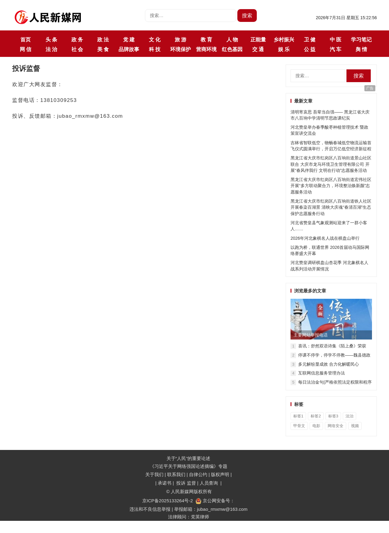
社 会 (77, 49)
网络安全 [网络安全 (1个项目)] (335, 425)
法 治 (51, 49)
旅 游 (180, 39)
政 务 (77, 39)
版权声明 (220, 474)
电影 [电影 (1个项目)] (316, 425)
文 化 (154, 39)
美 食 (103, 49)
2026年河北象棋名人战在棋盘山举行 (325, 238)
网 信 (25, 49)
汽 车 (335, 49)
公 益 (309, 49)
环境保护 (180, 49)
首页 (25, 39)
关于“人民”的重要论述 (189, 458)
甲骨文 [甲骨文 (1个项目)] (299, 425)
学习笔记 (361, 39)
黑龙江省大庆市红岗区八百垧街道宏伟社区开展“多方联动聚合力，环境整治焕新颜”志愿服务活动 (331, 185)
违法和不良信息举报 (149, 509)
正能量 (258, 39)
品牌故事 (129, 49)
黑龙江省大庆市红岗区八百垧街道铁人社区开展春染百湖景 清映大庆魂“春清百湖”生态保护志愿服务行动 (331, 207)
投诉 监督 (186, 483)
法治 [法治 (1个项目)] (349, 416)
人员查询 (209, 483)
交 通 (258, 49)
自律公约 (198, 474)
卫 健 (309, 39)
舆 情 (361, 49)
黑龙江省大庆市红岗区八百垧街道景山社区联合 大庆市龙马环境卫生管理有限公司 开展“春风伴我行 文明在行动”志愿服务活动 (331, 164)
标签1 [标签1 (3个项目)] (298, 416)
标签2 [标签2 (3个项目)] (316, 416)
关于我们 (154, 474)
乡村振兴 (284, 39)
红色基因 (232, 49)
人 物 (232, 39)
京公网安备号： (215, 500)
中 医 (335, 39)
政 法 (103, 39)
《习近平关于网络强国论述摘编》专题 (188, 466)
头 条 (51, 39)
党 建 (129, 39)
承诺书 (165, 483)
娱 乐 (284, 49)
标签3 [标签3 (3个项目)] (333, 416)
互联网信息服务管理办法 (321, 373)
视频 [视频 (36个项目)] (355, 425)
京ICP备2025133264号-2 (167, 500)
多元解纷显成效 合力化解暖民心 (328, 364)
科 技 (154, 49)
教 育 (206, 39)
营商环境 (206, 49)
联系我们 (176, 474)
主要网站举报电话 (311, 335)
